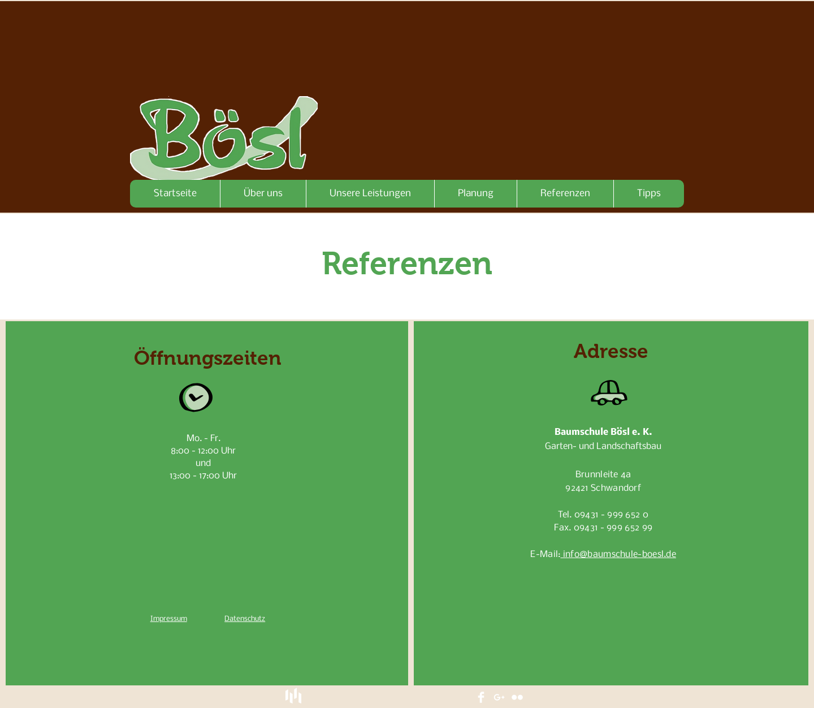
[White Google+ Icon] (499, 697)
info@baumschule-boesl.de (619, 554)
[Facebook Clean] (481, 697)
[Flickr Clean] (517, 697)
